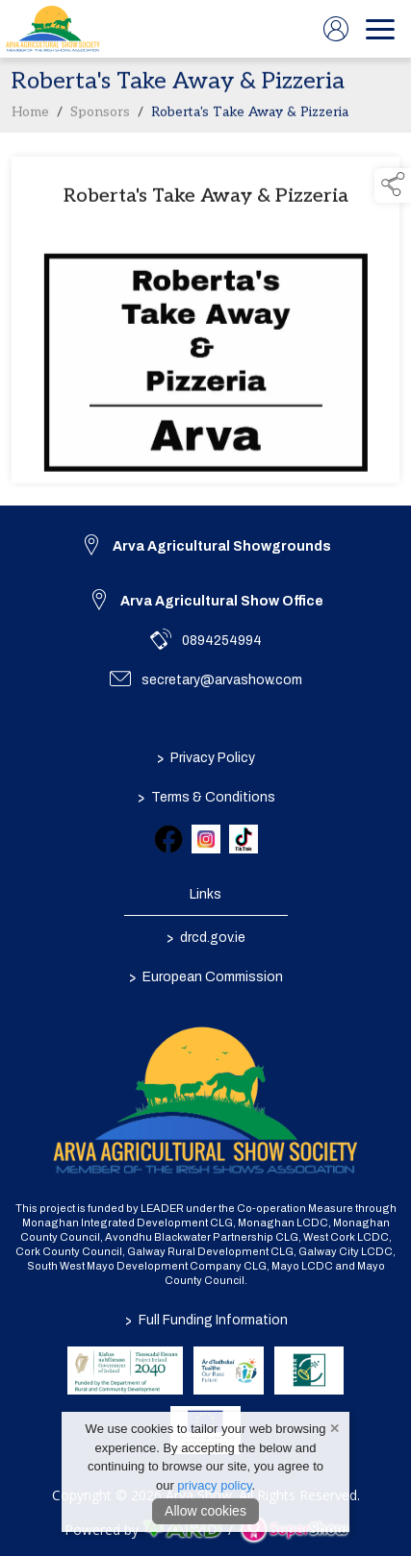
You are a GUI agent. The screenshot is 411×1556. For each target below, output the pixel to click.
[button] (392, 185)
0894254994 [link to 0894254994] (222, 640)
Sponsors (100, 116)
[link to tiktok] (243, 839)
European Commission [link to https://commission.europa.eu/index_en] (206, 977)
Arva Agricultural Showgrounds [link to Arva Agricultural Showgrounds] (222, 546)
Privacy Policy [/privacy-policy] (206, 758)
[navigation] (380, 28)
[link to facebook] (168, 839)
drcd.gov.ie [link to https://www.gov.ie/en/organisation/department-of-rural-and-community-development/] (206, 938)
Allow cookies (205, 1511)
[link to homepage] (53, 29)
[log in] (336, 28)
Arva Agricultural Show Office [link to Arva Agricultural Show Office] (221, 601)
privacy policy (214, 1485)
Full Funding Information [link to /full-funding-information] (205, 1320)
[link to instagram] (206, 839)
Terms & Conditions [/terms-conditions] (205, 797)
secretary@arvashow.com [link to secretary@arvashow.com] (221, 680)
